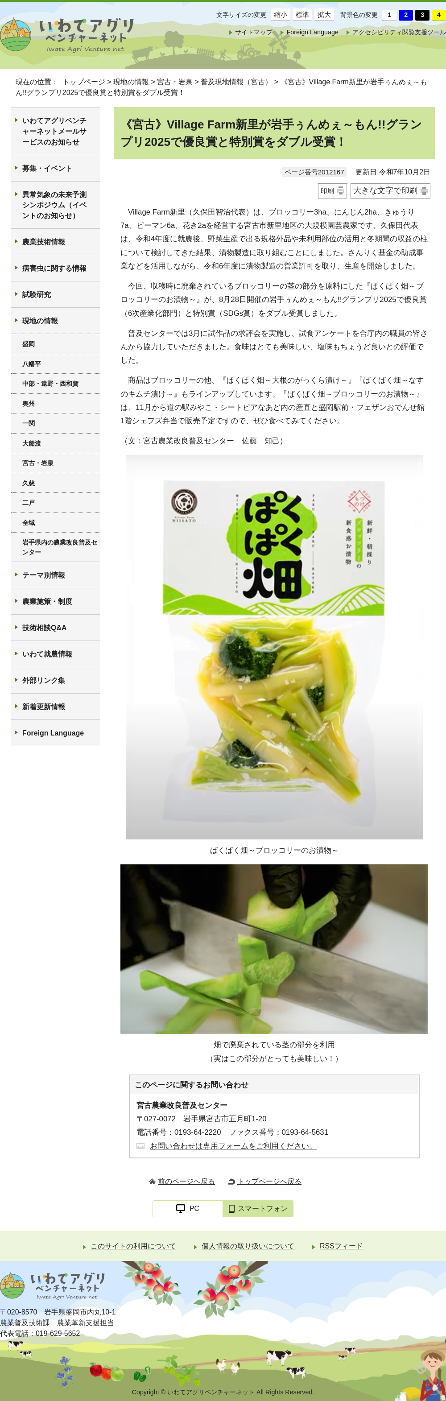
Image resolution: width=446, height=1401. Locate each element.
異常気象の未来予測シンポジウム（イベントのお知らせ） (54, 205)
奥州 (28, 403)
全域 (28, 522)
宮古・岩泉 (175, 82)
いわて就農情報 (47, 654)
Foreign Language (312, 32)
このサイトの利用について (133, 1246)
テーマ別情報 (43, 575)
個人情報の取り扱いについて (248, 1246)
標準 (301, 14)
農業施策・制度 (47, 601)
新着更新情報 (43, 707)
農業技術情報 (43, 242)
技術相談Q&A (44, 628)
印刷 (327, 190)
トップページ (83, 82)
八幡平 (31, 364)
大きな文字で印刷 (385, 190)
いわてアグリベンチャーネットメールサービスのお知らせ (54, 131)
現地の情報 (131, 82)
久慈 (28, 483)
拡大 (322, 14)
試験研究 (36, 294)
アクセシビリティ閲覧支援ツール (399, 32)
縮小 (279, 14)
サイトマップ (254, 32)
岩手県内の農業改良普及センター (59, 547)
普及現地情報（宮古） (236, 82)
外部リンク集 (43, 680)
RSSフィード (341, 1246)
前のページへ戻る (186, 1181)
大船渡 (31, 443)
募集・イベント (47, 168)
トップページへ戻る (269, 1181)
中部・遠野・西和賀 (50, 383)
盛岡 (28, 343)
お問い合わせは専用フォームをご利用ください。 (233, 1146)
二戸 (28, 502)
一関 (28, 423)
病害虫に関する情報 (54, 268)
